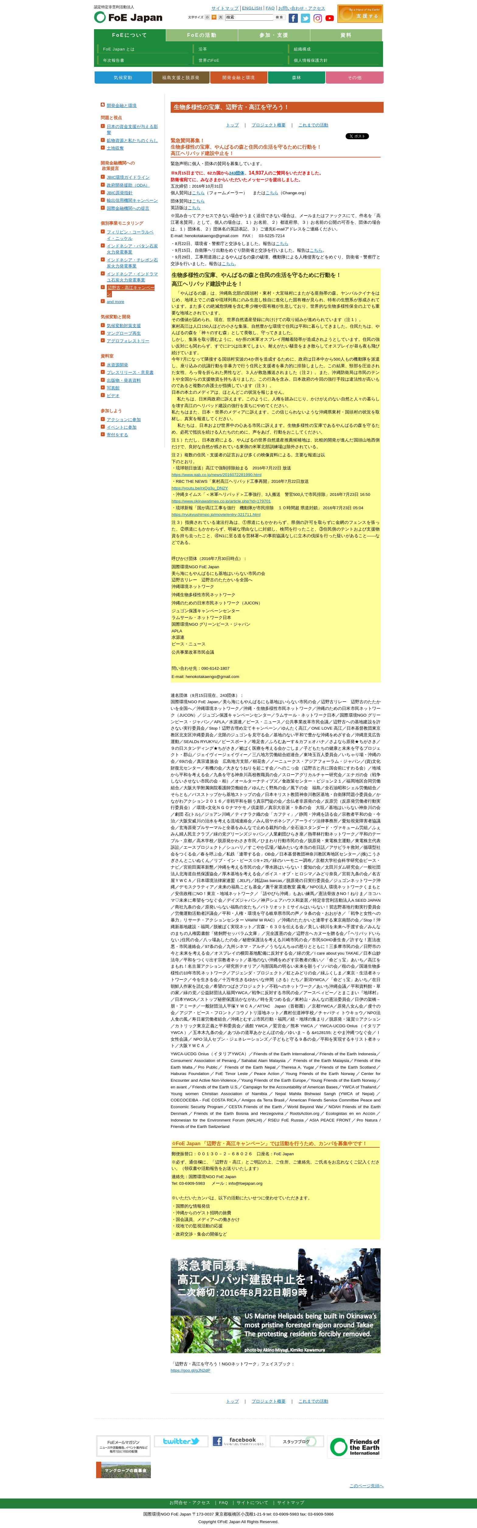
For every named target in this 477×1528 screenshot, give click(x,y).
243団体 (237, 173)
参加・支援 (274, 35)
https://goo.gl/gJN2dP (190, 1370)
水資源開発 (117, 365)
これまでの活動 (313, 125)
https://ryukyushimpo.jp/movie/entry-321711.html (216, 514)
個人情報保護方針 (311, 60)
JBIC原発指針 (120, 193)
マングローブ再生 (124, 333)
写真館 (113, 388)
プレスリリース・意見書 (130, 372)
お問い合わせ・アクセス (301, 8)
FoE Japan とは (119, 49)
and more (115, 301)
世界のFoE (209, 60)
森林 (296, 77)
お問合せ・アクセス (190, 1502)
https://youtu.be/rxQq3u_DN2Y (200, 488)
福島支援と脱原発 (181, 77)
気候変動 (123, 77)
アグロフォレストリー (128, 341)
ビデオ (113, 395)
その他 (355, 77)
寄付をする (117, 435)
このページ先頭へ (367, 1486)
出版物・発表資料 (124, 380)
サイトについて (253, 1502)
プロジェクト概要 (269, 125)
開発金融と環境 (238, 77)
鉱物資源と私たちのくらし (132, 140)
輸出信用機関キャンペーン (132, 200)
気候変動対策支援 (124, 325)
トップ (232, 125)
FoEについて (130, 35)
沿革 (203, 49)
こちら (198, 193)
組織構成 (302, 49)
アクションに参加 (124, 419)
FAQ (270, 8)
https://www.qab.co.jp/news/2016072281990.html (216, 474)
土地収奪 (115, 148)
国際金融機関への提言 (128, 208)
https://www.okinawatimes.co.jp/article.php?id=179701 (221, 501)
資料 (346, 35)
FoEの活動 (202, 35)
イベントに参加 (122, 427)
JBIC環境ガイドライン (128, 177)
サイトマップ (225, 8)
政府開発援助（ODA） (128, 185)
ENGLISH (252, 8)
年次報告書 (113, 60)
